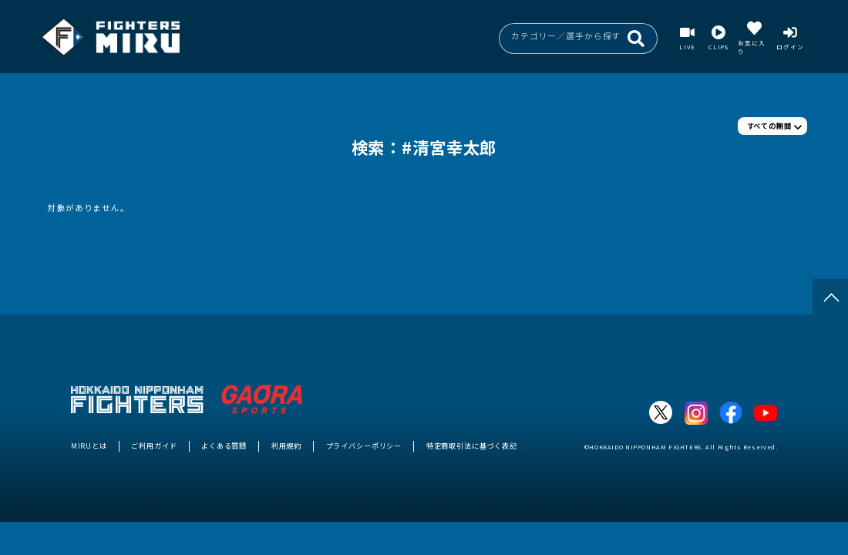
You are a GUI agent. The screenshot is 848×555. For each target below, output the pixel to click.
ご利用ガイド (154, 445)
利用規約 (286, 445)
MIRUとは (89, 445)
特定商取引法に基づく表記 (471, 445)
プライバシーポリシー (364, 445)
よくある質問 (224, 445)
